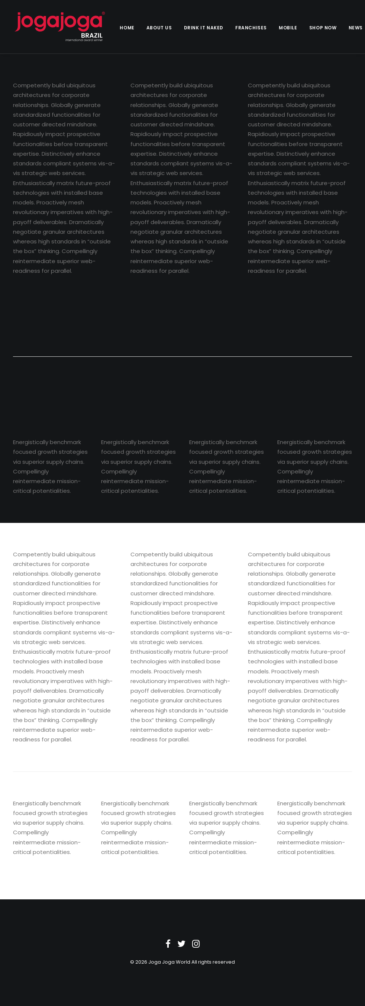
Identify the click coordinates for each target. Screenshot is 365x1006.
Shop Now (323, 28)
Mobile (288, 28)
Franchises (251, 28)
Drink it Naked (203, 28)
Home (127, 28)
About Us (159, 28)
